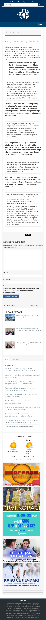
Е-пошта (7, 279)
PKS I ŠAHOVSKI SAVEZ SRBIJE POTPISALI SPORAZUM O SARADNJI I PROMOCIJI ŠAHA (28, 329)
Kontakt (31, 2)
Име (5, 273)
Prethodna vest (9, 305)
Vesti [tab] (6, 359)
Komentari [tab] (15, 359)
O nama (12, 2)
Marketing (21, 2)
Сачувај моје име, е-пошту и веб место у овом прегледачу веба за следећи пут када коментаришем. (21, 290)
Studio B (8, 33)
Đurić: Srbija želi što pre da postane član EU (19, 427)
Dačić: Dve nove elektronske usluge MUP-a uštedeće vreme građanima (28, 343)
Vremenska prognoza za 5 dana (22, 459)
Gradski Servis (17, 33)
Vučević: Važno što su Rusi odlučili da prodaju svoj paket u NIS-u (27, 316)
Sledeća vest (34, 305)
